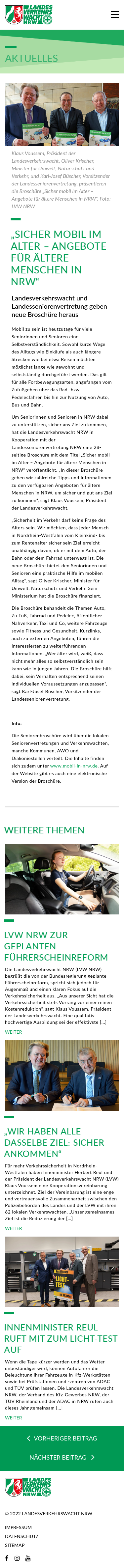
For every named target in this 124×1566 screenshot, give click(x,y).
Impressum (18, 1527)
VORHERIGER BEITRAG (62, 1437)
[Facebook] (6, 1558)
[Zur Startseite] (29, 15)
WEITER (13, 1032)
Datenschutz (21, 1536)
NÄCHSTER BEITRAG (62, 1457)
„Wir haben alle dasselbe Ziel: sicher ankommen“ (51, 1142)
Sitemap (14, 1545)
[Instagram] (17, 1558)
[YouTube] (27, 1558)
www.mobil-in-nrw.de (74, 766)
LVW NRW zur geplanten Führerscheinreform (53, 946)
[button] (115, 13)
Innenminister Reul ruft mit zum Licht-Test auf (57, 1338)
